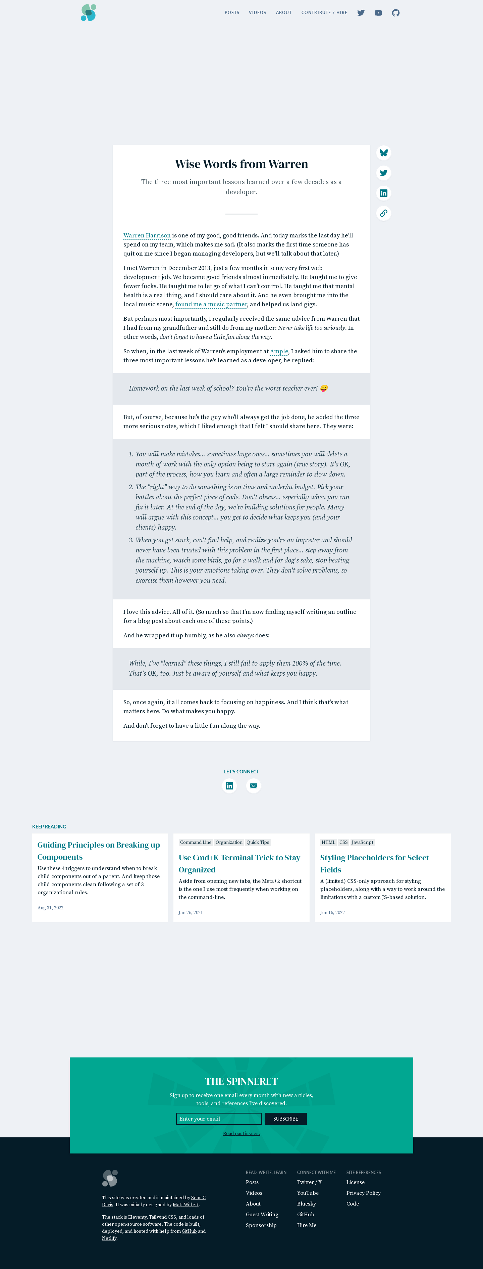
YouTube (308, 1193)
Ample (279, 384)
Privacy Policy (363, 1193)
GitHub (189, 1231)
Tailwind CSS (162, 1217)
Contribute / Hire (324, 12)
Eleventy (137, 1217)
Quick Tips (258, 946)
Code (352, 1203)
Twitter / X (309, 1182)
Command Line (196, 946)
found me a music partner (211, 337)
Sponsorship (261, 1225)
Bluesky (306, 1203)
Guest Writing (262, 1214)
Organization (229, 946)
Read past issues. (241, 1134)
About (284, 12)
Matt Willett (186, 1205)
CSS (343, 946)
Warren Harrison (147, 268)
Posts (232, 12)
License (355, 1182)
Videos (257, 12)
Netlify (109, 1238)
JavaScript (362, 946)
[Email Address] (219, 1119)
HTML (328, 946)
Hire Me (306, 1225)
